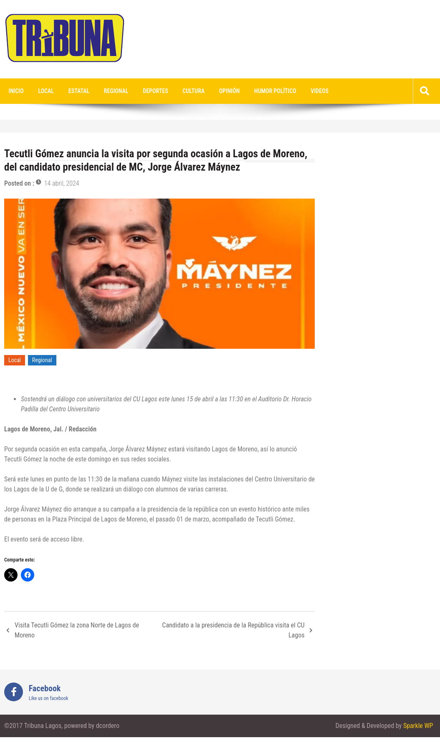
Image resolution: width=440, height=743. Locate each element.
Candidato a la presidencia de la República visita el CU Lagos (233, 630)
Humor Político (272, 91)
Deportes (153, 91)
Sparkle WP (418, 726)
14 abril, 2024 (61, 183)
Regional (114, 91)
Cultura (191, 91)
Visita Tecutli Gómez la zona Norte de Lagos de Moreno (77, 630)
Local (45, 91)
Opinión (226, 91)
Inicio (15, 91)
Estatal (77, 91)
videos (316, 91)
